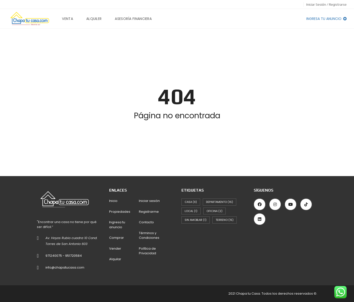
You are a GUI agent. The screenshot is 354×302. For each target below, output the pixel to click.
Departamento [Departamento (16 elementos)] (219, 202)
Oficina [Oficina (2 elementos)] (214, 211)
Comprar (116, 237)
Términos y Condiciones (149, 235)
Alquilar (115, 259)
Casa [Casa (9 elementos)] (191, 202)
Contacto (146, 222)
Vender (115, 248)
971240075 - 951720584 (63, 255)
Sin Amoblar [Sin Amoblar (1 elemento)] (195, 220)
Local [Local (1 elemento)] (191, 211)
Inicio (113, 200)
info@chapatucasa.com (64, 267)
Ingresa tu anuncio (326, 18)
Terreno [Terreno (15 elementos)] (225, 220)
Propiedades (119, 211)
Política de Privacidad (147, 251)
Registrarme (149, 211)
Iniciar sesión (149, 200)
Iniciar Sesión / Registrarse (326, 4)
